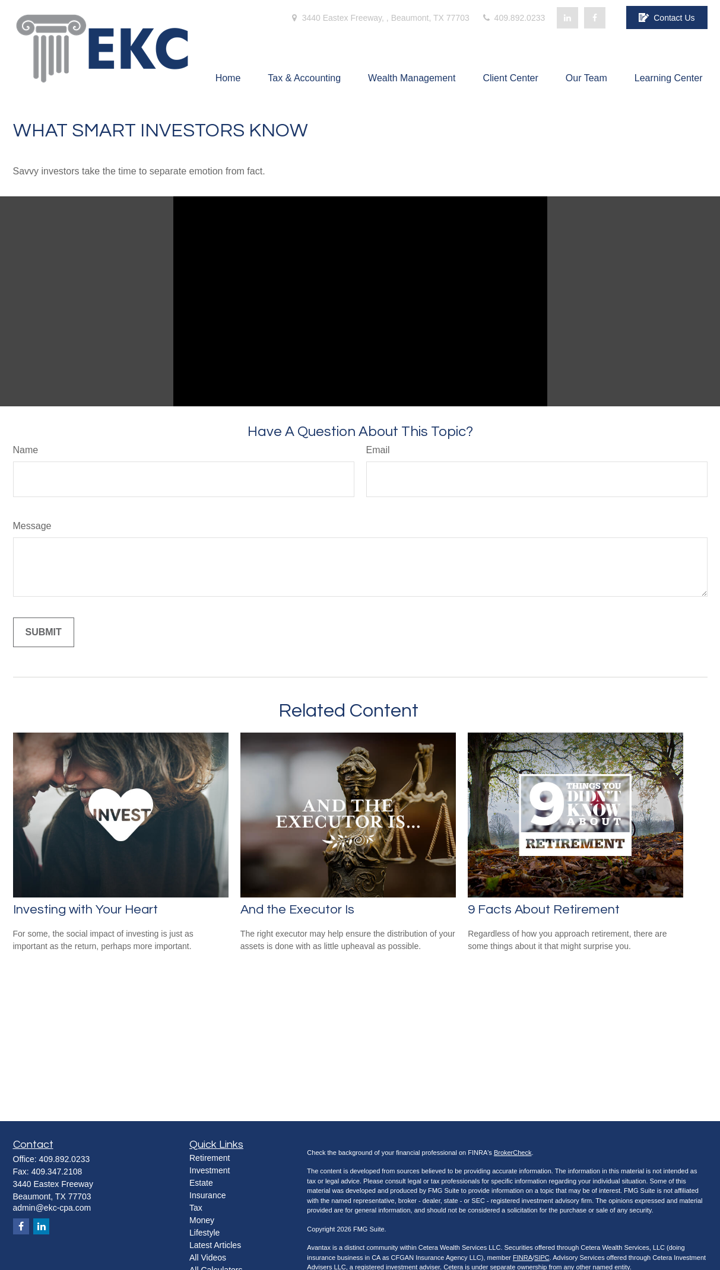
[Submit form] (43, 632)
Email (378, 450)
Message (32, 526)
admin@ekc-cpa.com (52, 1207)
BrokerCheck (513, 1152)
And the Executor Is (297, 909)
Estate (201, 1183)
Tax (195, 1207)
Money (201, 1220)
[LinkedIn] (567, 17)
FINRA (522, 1257)
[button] (228, 78)
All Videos (207, 1257)
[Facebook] (594, 17)
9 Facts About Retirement (544, 909)
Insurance (207, 1195)
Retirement (209, 1158)
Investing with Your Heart (85, 909)
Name (26, 450)
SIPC (542, 1257)
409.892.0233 (513, 18)
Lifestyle (204, 1232)
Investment (209, 1170)
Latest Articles (215, 1245)
